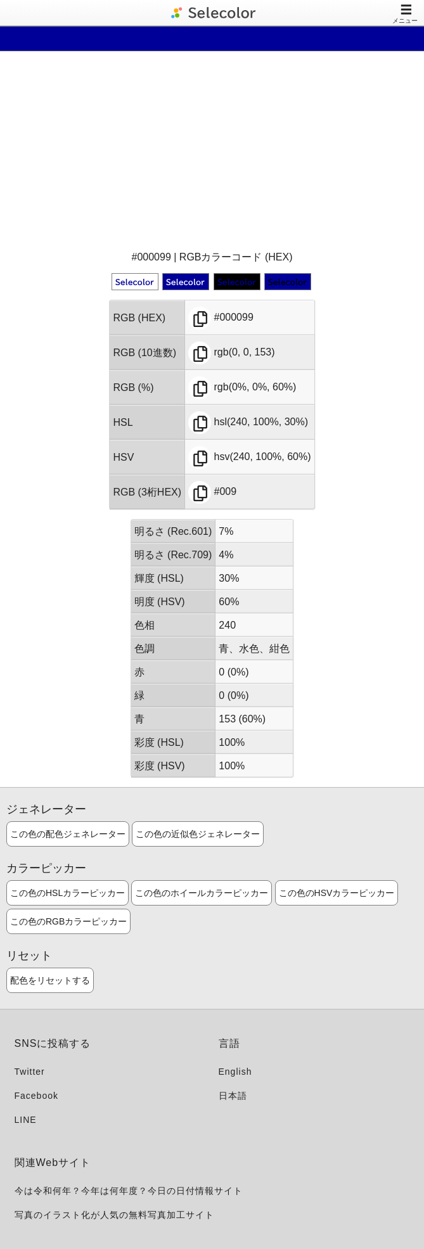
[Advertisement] (212, 149)
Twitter (30, 1071)
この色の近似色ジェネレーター (198, 834)
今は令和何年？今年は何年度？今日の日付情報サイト (129, 1191)
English (235, 1071)
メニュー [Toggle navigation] (405, 13)
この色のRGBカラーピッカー (68, 921)
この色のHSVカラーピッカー (337, 893)
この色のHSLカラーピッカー (67, 893)
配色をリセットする (50, 980)
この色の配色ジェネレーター (67, 834)
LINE (26, 1120)
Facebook (36, 1096)
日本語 (233, 1096)
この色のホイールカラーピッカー (201, 893)
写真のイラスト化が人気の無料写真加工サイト (114, 1215)
